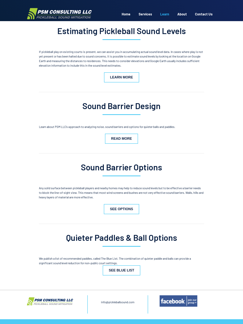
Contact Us (204, 14)
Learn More (121, 77)
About (182, 14)
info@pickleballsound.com (117, 302)
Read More (121, 138)
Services (145, 14)
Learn (164, 14)
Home (126, 14)
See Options (121, 209)
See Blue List (121, 270)
